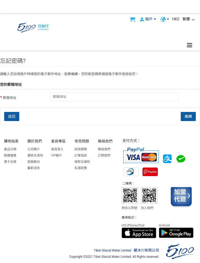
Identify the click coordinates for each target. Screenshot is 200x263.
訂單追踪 (80, 155)
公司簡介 (33, 149)
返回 (11, 116)
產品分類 (10, 149)
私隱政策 (80, 168)
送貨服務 (80, 149)
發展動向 (33, 162)
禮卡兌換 (10, 162)
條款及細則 (82, 162)
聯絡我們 (104, 149)
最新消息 (33, 168)
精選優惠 (10, 155)
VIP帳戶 (56, 155)
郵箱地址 (9, 98)
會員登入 (57, 149)
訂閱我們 (104, 155)
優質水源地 (35, 155)
